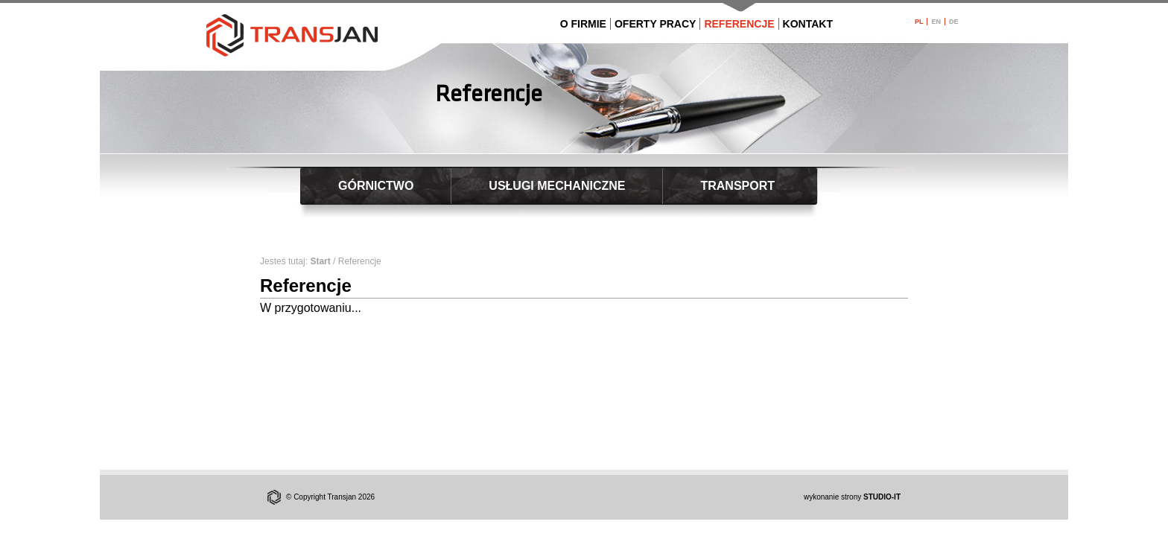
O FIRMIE (583, 24)
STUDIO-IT (882, 497)
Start (320, 261)
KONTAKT (808, 24)
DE (954, 21)
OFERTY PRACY (655, 24)
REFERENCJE (739, 24)
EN (936, 21)
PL (919, 21)
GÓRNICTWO (375, 185)
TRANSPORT (737, 185)
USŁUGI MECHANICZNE (557, 185)
